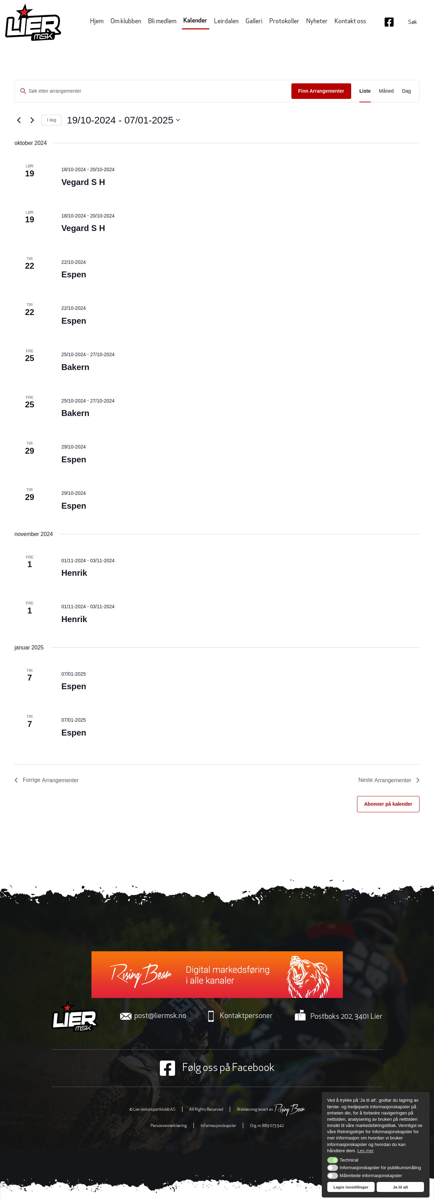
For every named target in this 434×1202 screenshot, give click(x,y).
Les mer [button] (365, 1150)
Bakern (75, 367)
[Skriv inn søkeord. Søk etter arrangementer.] (153, 91)
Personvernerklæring (169, 1126)
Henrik (74, 572)
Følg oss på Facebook (217, 1068)
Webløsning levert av (271, 1110)
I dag (51, 120)
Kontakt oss (350, 21)
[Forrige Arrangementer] (19, 120)
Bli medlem (162, 21)
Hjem (97, 21)
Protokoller (284, 21)
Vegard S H (83, 182)
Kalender (195, 21)
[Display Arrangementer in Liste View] (365, 91)
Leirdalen (226, 21)
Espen (73, 274)
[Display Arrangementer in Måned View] (386, 91)
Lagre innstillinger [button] (351, 1187)
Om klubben (125, 21)
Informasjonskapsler (218, 1126)
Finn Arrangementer (321, 91)
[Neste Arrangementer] (32, 120)
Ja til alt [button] (400, 1187)
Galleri (253, 21)
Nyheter (317, 21)
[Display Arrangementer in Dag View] (406, 91)
